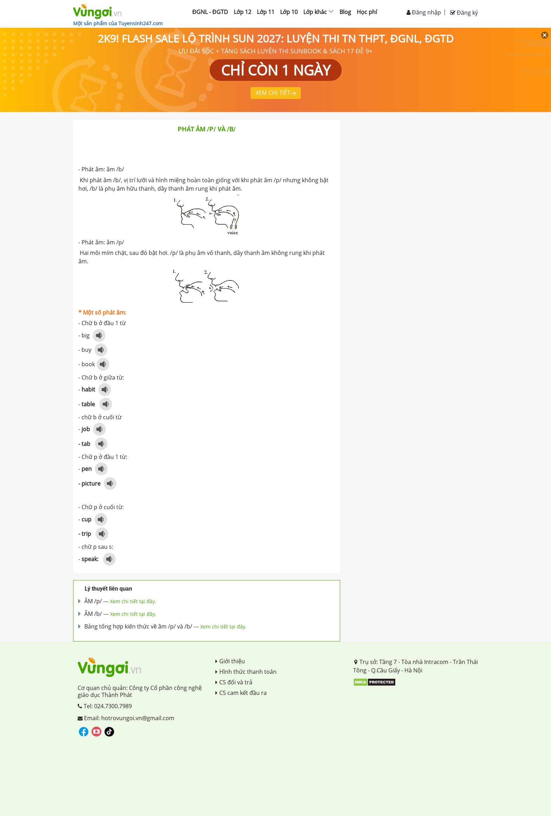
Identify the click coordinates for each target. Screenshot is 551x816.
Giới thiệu (230, 661)
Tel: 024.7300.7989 (105, 706)
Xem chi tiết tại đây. (133, 601)
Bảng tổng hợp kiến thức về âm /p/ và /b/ (138, 626)
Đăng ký (464, 13)
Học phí (367, 12)
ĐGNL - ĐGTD (210, 12)
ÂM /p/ (93, 601)
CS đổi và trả (233, 682)
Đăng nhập (424, 12)
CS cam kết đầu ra (241, 693)
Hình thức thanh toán (246, 672)
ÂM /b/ (93, 614)
